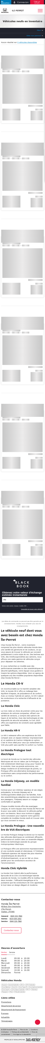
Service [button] (12, 952)
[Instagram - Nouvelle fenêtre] (10, 938)
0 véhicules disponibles (27, 42)
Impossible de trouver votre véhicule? (32, 609)
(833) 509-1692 (15, 918)
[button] (5, 2)
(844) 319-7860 (16, 916)
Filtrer (39, 30)
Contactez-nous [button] (11, 930)
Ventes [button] (4, 952)
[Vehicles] (22, 599)
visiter (37, 813)
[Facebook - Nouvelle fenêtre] (4, 938)
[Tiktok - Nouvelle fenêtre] (15, 938)
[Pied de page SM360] (33, 1039)
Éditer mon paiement (34, 35)
